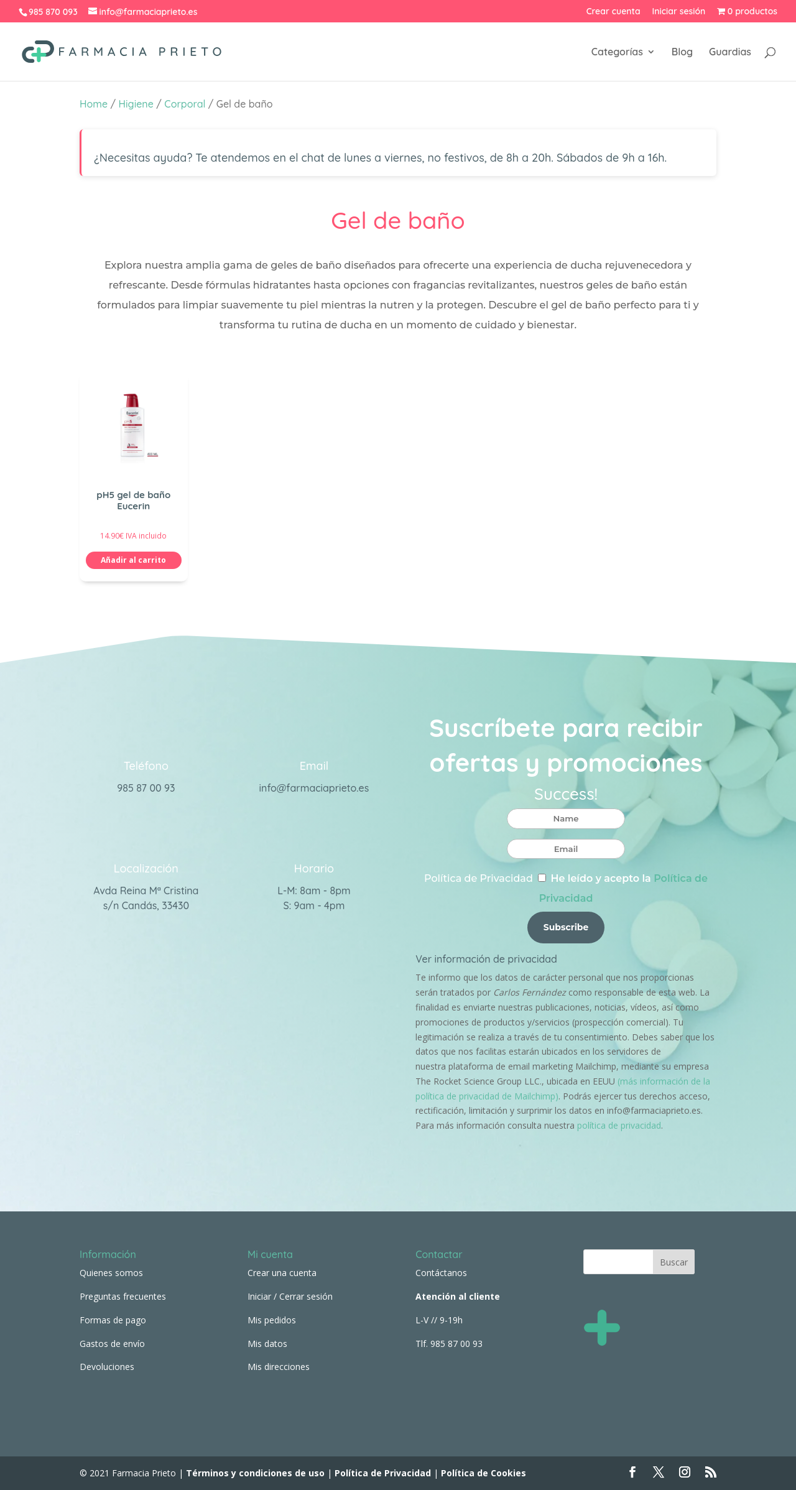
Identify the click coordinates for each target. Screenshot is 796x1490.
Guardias (730, 52)
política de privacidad (619, 1125)
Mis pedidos (272, 1320)
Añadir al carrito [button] (133, 560)
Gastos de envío (112, 1343)
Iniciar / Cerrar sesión (290, 1296)
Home (94, 104)
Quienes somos (111, 1273)
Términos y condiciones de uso (254, 1473)
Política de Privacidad (478, 878)
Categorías (617, 52)
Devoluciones (107, 1366)
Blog (682, 52)
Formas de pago (113, 1320)
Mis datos (267, 1343)
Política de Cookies (483, 1473)
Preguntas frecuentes (123, 1296)
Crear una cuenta (282, 1273)
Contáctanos (441, 1273)
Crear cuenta (613, 12)
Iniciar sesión (679, 12)
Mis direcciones (279, 1366)
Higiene (136, 104)
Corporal (184, 104)
